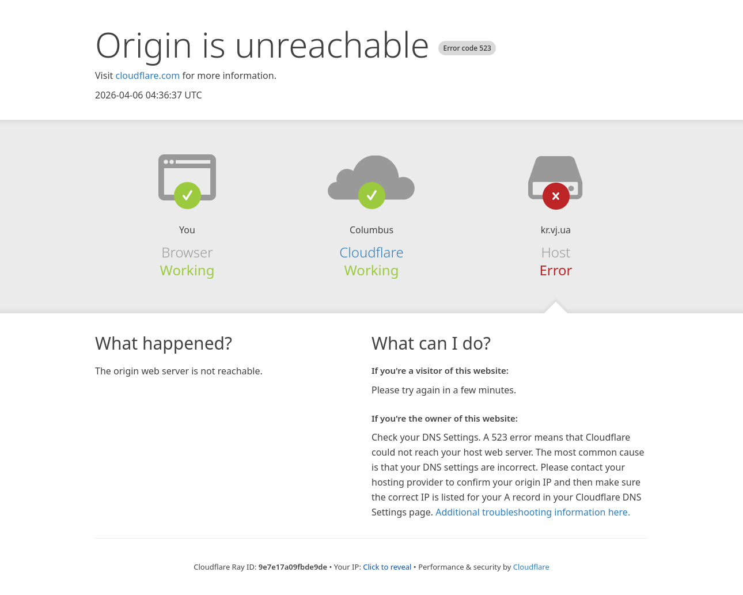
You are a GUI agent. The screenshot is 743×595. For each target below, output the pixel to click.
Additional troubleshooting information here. (532, 512)
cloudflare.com (147, 75)
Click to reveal (387, 567)
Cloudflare (371, 252)
